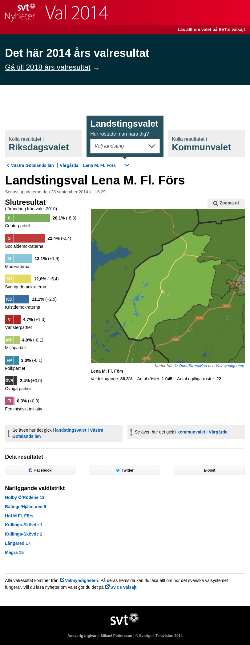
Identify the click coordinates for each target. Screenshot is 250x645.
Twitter (124, 470)
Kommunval (201, 144)
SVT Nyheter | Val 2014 (56, 12)
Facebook (40, 470)
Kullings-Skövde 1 (23, 524)
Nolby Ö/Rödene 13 (24, 497)
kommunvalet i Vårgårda (202, 431)
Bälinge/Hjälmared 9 (25, 506)
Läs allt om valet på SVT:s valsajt (211, 29)
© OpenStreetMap (191, 365)
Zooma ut (226, 203)
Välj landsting (109, 145)
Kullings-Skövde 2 (23, 534)
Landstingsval (124, 128)
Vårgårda (69, 165)
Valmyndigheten (230, 365)
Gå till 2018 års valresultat (47, 67)
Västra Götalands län (32, 165)
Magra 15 (14, 552)
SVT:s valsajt (123, 587)
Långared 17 (17, 543)
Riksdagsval (39, 144)
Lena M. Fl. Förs (99, 165)
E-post (209, 470)
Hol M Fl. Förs (19, 515)
